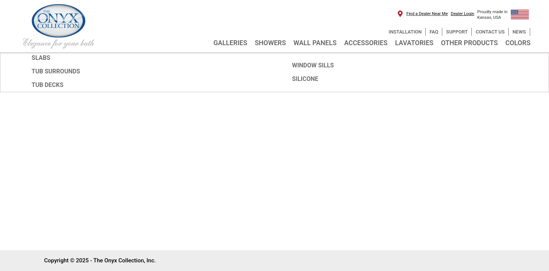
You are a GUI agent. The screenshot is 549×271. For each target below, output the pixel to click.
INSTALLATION (405, 32)
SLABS (41, 57)
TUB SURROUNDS (56, 71)
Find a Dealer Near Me (427, 13)
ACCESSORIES (366, 43)
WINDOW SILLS (313, 65)
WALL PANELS (315, 43)
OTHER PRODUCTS (469, 43)
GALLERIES (230, 43)
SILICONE (305, 78)
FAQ (433, 32)
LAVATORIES (414, 43)
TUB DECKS (48, 84)
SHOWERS (270, 43)
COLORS (518, 43)
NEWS (519, 32)
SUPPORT (457, 32)
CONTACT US (490, 32)
